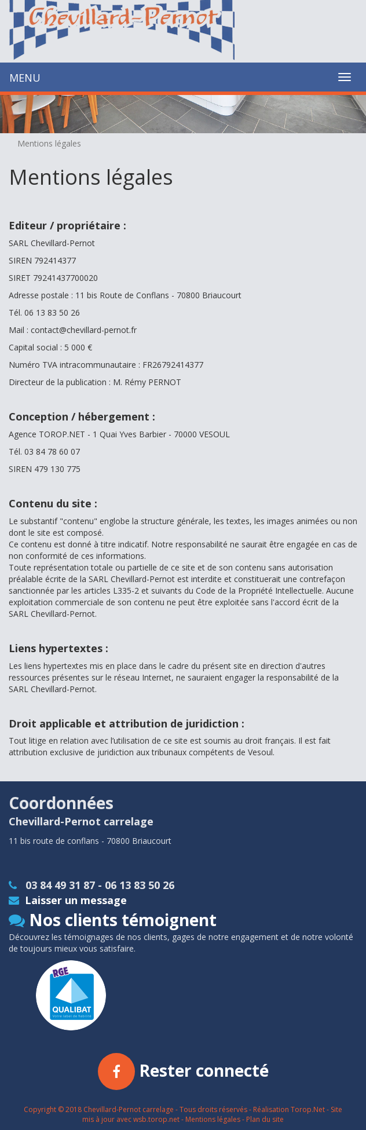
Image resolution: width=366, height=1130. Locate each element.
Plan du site (265, 1119)
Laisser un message (68, 900)
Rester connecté (183, 1070)
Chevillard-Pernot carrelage (128, 1109)
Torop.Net (308, 1109)
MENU (25, 78)
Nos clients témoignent (113, 920)
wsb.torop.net (156, 1119)
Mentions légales (212, 1119)
